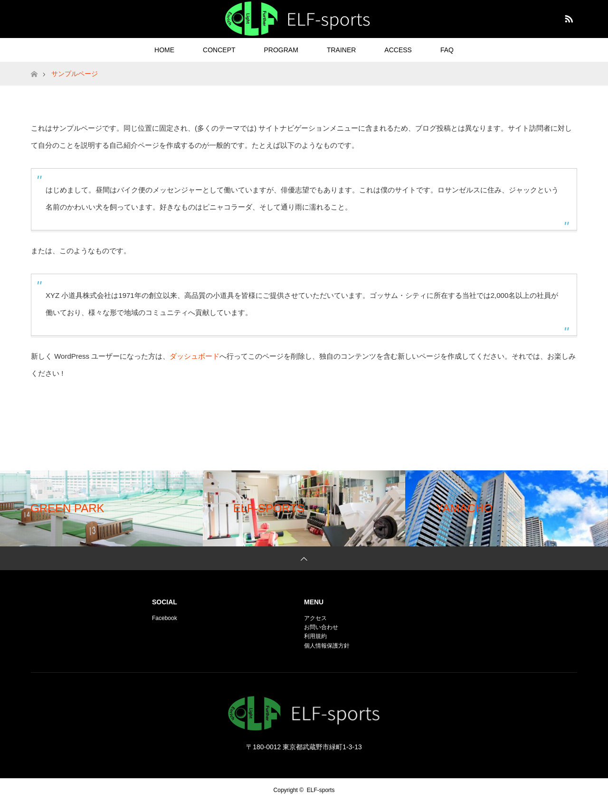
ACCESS (398, 50)
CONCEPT (219, 50)
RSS (567, 17)
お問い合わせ (321, 627)
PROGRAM (281, 50)
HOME (164, 50)
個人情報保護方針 (327, 645)
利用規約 (315, 636)
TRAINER (341, 50)
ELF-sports (321, 790)
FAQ (447, 50)
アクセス (315, 618)
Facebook (164, 618)
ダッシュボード (194, 356)
